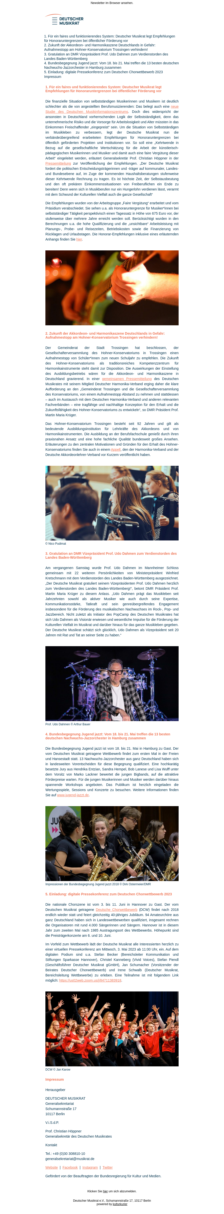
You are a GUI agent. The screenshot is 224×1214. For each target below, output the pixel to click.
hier (79, 239)
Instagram (90, 1167)
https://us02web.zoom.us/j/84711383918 (90, 980)
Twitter (107, 1167)
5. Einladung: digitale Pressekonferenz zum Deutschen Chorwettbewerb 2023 (103, 72)
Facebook (70, 1167)
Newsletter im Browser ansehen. (112, 3)
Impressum (52, 77)
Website (51, 1167)
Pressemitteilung (58, 163)
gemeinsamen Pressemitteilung (127, 379)
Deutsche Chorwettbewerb (116, 910)
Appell (116, 449)
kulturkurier (120, 1204)
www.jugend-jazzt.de (73, 795)
